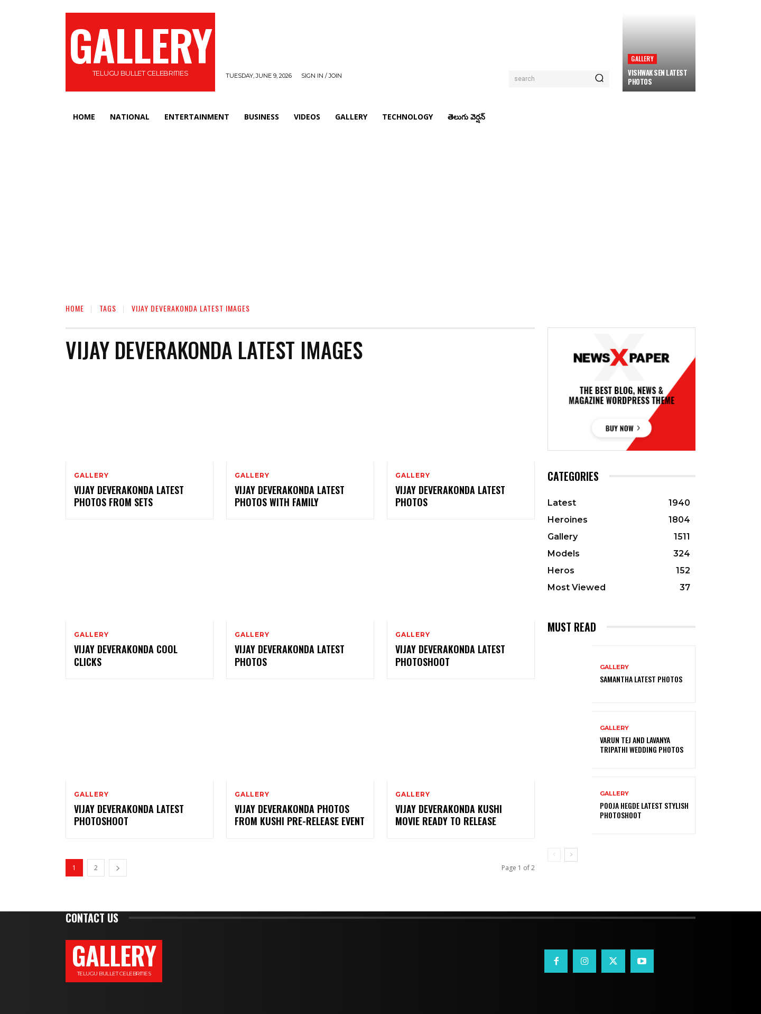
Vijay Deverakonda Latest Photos (450, 496)
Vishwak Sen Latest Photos (657, 77)
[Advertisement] (380, 209)
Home (75, 308)
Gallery (642, 58)
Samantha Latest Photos (641, 678)
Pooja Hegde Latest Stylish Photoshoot (644, 810)
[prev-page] (554, 855)
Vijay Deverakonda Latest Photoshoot (450, 655)
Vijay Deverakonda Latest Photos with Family (290, 496)
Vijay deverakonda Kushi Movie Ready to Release (448, 815)
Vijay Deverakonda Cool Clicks (126, 655)
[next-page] (118, 867)
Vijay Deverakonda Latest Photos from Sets (129, 496)
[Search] (599, 78)
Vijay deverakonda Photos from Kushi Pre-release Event (300, 815)
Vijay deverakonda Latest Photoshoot (129, 815)
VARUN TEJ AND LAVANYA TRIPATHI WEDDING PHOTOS (641, 744)
